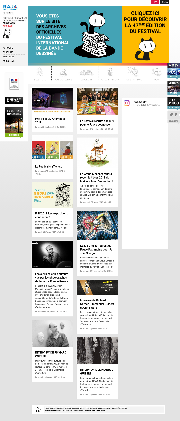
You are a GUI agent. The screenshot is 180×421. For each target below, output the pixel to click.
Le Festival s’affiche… (48, 166)
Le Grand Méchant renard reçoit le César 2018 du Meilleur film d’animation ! (96, 177)
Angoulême (8, 61)
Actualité (8, 48)
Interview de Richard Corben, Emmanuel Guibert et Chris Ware (97, 304)
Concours (8, 52)
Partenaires (14, 100)
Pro (155, 2)
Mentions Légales (53, 411)
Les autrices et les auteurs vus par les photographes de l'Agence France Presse (51, 277)
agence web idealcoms (95, 411)
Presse (164, 2)
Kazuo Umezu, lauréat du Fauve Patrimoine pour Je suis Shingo (96, 249)
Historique (8, 57)
